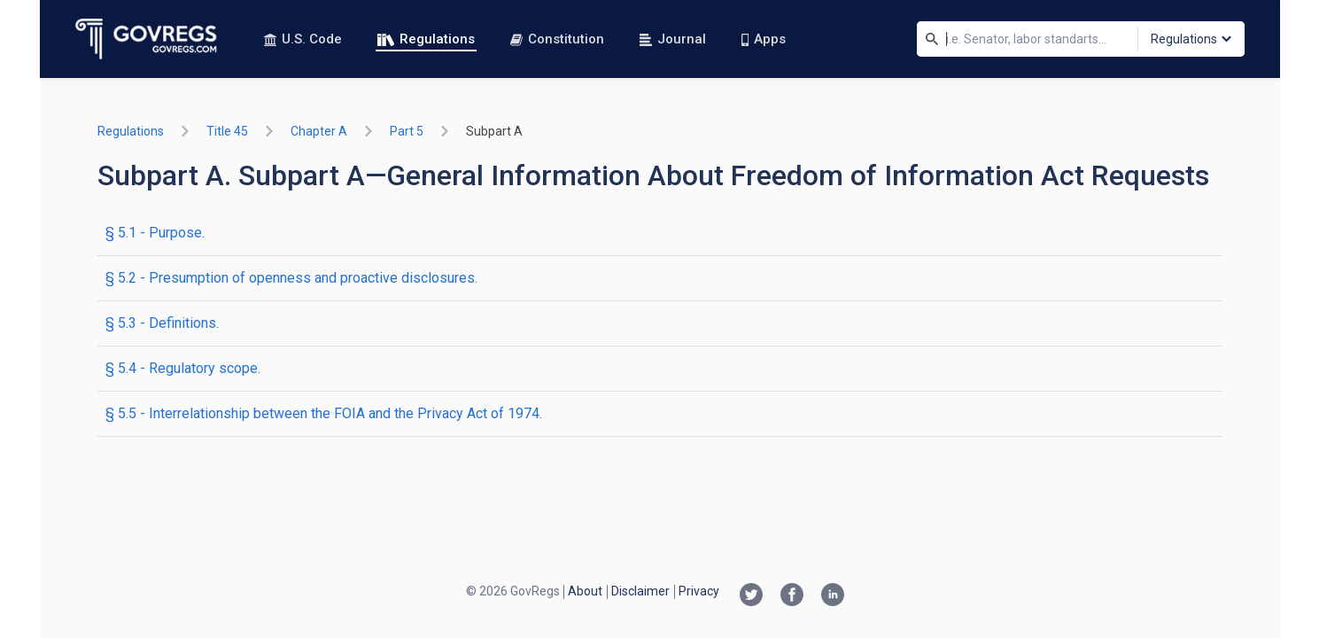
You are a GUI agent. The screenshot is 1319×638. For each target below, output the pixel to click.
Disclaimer (640, 591)
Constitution (557, 39)
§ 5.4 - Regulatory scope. (182, 368)
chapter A (319, 131)
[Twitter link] (751, 596)
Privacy (699, 591)
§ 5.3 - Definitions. (162, 323)
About (585, 591)
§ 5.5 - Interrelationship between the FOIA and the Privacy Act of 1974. (323, 413)
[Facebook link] (791, 596)
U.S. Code (303, 39)
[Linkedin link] (832, 596)
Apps (763, 39)
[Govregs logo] (146, 39)
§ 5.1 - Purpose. (155, 232)
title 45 (227, 131)
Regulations (426, 39)
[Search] (932, 39)
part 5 (406, 131)
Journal (673, 39)
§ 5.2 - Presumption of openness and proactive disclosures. (291, 277)
